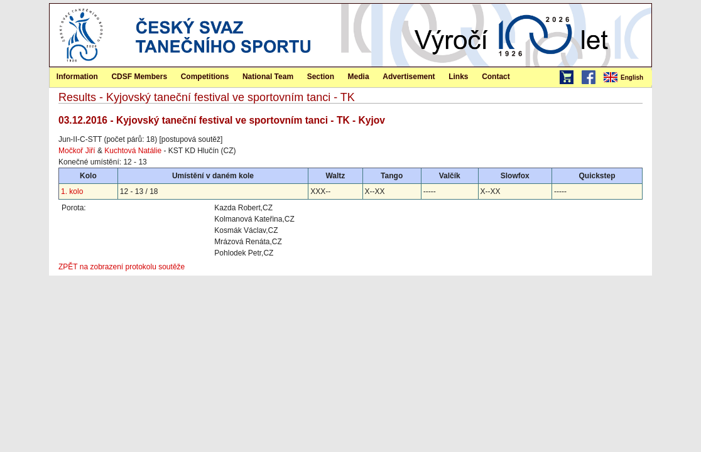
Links (458, 76)
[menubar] (627, 77)
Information (77, 76)
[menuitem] (627, 77)
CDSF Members (139, 76)
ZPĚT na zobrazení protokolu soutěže (121, 266)
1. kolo (72, 191)
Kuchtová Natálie (132, 150)
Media (358, 76)
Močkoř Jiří (76, 150)
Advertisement (409, 76)
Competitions (205, 76)
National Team (267, 76)
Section (320, 76)
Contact (496, 76)
